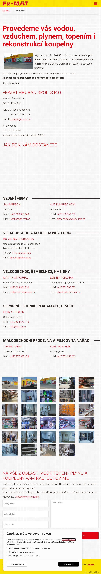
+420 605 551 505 (21, 253)
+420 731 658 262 (66, 356)
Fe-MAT (6, 10)
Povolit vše (68, 564)
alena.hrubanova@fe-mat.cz (71, 219)
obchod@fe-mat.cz (20, 219)
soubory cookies (68, 540)
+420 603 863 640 (19, 214)
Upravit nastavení (17, 564)
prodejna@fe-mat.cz (20, 119)
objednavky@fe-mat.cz (68, 292)
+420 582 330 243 (20, 114)
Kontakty (20, 10)
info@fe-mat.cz (18, 326)
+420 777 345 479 (19, 356)
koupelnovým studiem (27, 496)
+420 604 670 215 (19, 322)
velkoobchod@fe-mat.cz (22, 292)
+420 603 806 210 (19, 287)
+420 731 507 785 (66, 287)
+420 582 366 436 (20, 109)
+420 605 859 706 (66, 214)
